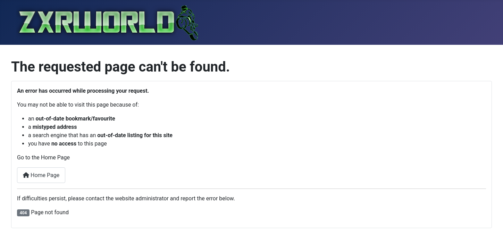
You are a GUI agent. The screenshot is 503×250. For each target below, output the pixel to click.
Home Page (41, 175)
